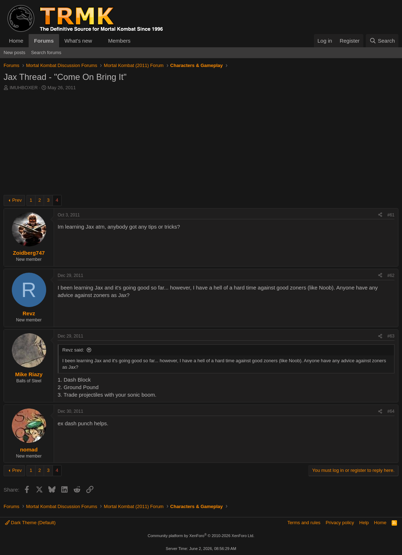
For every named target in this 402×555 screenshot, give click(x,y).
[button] (98, 40)
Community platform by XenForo (201, 536)
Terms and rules (303, 522)
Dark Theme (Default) (30, 522)
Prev (17, 200)
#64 (390, 411)
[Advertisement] (201, 145)
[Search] (382, 40)
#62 (390, 275)
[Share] (380, 215)
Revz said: (73, 350)
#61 (390, 214)
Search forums (46, 52)
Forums (44, 41)
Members (119, 41)
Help (364, 522)
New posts (14, 52)
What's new (78, 41)
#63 (390, 336)
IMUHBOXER (24, 87)
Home (16, 41)
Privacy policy (340, 522)
